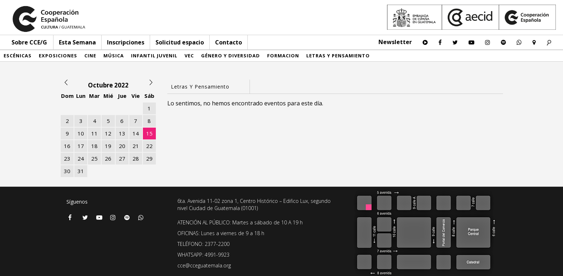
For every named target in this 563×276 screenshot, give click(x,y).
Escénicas (18, 55)
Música (113, 55)
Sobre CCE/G (29, 42)
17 (81, 145)
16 (67, 145)
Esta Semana (77, 42)
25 (94, 158)
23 (67, 158)
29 (149, 158)
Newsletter (395, 42)
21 (135, 145)
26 (108, 158)
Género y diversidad (230, 55)
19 (108, 145)
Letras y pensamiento (338, 55)
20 (122, 145)
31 (81, 171)
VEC (189, 55)
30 (67, 171)
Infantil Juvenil (154, 55)
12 (108, 133)
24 (81, 158)
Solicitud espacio (179, 42)
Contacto (228, 42)
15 (149, 133)
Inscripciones (125, 42)
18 (94, 145)
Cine (90, 55)
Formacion (283, 55)
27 (122, 158)
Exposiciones (58, 55)
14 (135, 133)
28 (135, 158)
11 (94, 133)
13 (122, 133)
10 (81, 133)
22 (149, 145)
